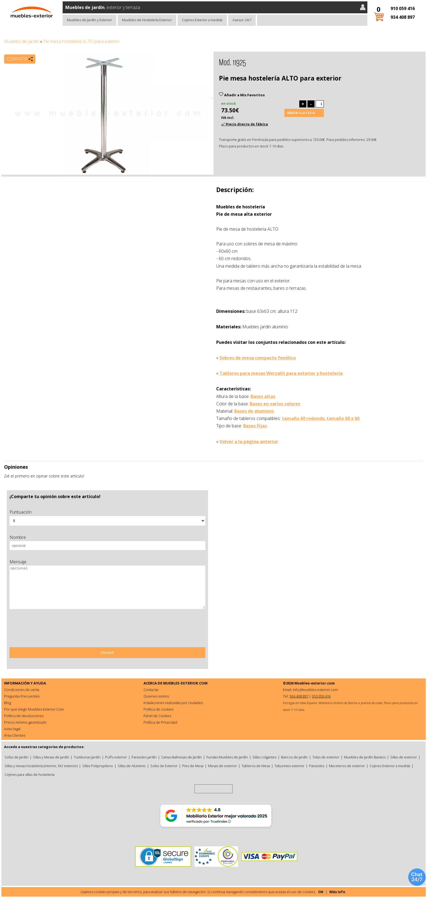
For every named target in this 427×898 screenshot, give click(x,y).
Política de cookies (158, 709)
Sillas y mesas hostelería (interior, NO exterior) (41, 765)
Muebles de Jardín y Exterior (89, 19)
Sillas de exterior (403, 757)
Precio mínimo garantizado (25, 722)
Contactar (151, 689)
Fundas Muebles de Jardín (227, 757)
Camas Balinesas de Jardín (181, 757)
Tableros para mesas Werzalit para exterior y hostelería (281, 373)
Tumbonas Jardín (87, 757)
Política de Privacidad (160, 722)
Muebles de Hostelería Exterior (147, 19)
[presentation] (51, 630)
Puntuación (21, 512)
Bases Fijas (255, 426)
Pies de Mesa (192, 765)
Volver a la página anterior (248, 442)
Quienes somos (156, 696)
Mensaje (18, 562)
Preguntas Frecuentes (21, 696)
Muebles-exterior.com (314, 683)
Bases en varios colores (275, 404)
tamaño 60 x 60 (343, 418)
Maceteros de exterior (347, 765)
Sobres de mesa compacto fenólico (257, 358)
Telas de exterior (325, 757)
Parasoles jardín (144, 757)
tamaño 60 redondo (303, 418)
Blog (7, 702)
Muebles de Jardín (21, 41)
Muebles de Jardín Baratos (365, 757)
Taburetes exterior (289, 765)
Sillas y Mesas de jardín (51, 757)
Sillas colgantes (264, 757)
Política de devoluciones (24, 715)
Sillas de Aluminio (132, 765)
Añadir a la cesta (301, 113)
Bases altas (263, 396)
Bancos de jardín (294, 757)
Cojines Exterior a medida (202, 19)
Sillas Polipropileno (97, 765)
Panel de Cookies (157, 715)
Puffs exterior (116, 757)
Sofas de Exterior (164, 765)
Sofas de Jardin (16, 757)
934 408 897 (403, 17)
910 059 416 (403, 8)
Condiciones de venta (21, 689)
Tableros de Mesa (256, 765)
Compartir (17, 58)
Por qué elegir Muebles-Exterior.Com (34, 709)
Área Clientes (14, 735)
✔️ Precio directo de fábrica (244, 124)
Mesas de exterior (222, 765)
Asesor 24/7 (242, 19)
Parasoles (316, 765)
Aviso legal (12, 728)
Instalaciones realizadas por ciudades (173, 702)
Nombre (18, 537)
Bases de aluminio (254, 411)
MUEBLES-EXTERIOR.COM (185, 683)
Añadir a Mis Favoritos (242, 94)
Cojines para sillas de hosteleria (29, 774)
